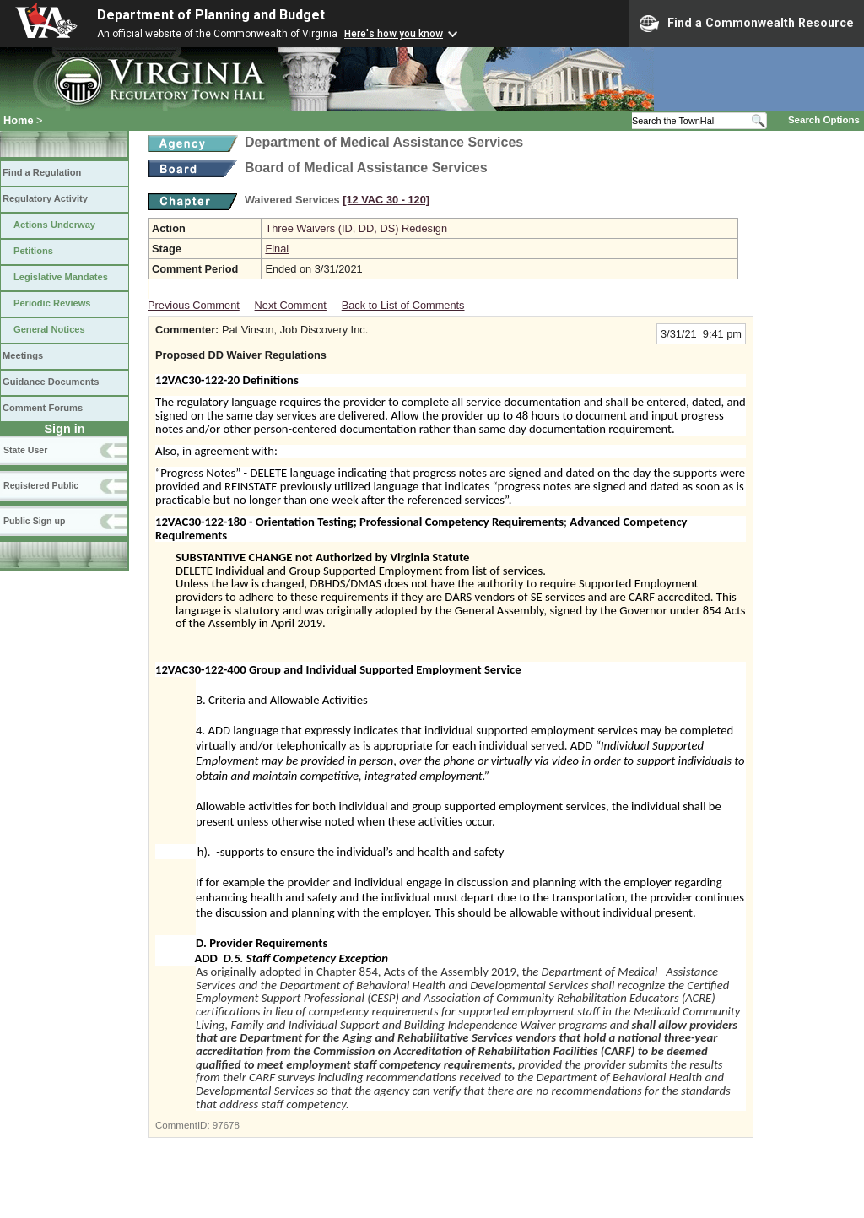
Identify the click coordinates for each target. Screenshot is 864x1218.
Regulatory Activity (45, 198)
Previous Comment (194, 305)
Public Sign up (34, 521)
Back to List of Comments (403, 305)
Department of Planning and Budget (211, 15)
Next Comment (291, 305)
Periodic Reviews (52, 303)
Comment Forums (43, 408)
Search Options (824, 120)
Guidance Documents (51, 381)
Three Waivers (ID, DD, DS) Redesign (356, 228)
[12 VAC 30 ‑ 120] (386, 199)
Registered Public (40, 485)
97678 (226, 1125)
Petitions (33, 251)
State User (25, 450)
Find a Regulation (42, 172)
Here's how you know (393, 34)
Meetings (23, 355)
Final (277, 248)
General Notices (49, 329)
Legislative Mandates (61, 277)
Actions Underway (54, 224)
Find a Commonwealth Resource (747, 23)
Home (18, 120)
